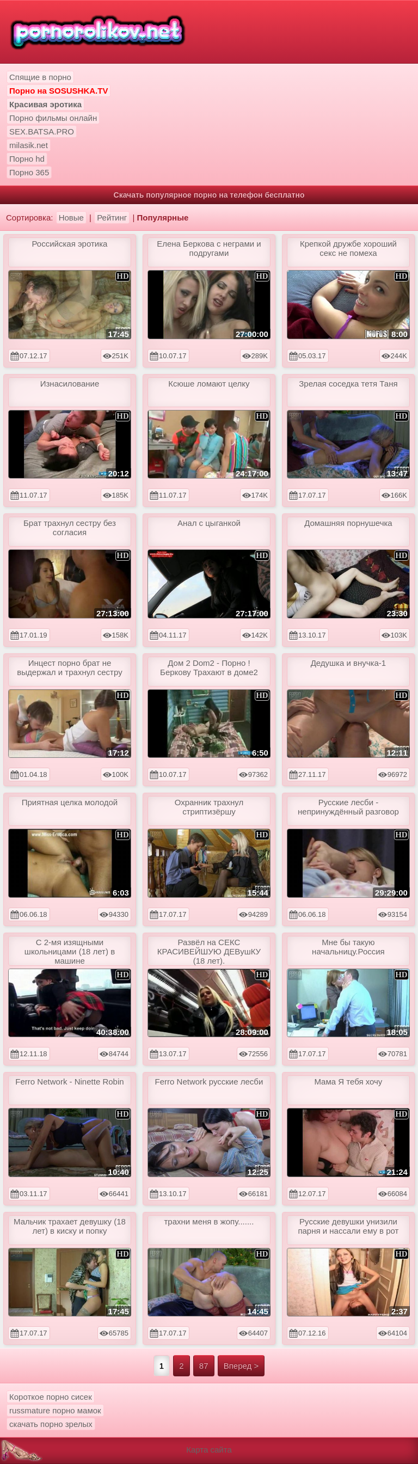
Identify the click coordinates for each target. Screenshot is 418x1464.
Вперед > (241, 1365)
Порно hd (27, 158)
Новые (71, 217)
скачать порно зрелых (51, 1424)
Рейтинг (112, 217)
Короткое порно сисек (50, 1396)
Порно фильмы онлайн (53, 117)
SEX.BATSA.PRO (41, 131)
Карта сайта (209, 1449)
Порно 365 (29, 172)
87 (203, 1365)
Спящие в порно (40, 77)
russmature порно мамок (55, 1410)
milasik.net (28, 145)
